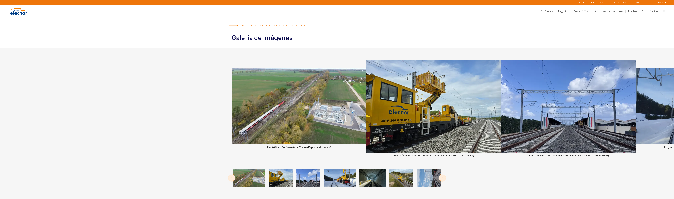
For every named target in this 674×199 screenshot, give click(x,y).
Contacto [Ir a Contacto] (641, 3)
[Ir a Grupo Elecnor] (18, 15)
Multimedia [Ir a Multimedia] (266, 25)
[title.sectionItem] (546, 11)
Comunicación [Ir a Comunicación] (248, 25)
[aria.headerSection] (337, 11)
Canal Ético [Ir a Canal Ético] (620, 3)
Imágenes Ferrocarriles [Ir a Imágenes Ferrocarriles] (290, 25)
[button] (663, 12)
